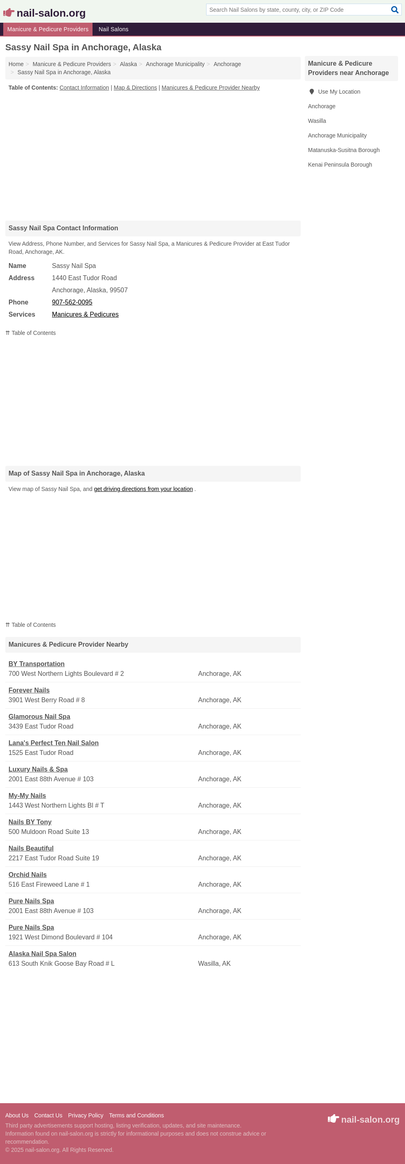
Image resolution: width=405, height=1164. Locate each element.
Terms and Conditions (136, 1115)
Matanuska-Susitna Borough (344, 150)
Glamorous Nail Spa (39, 716)
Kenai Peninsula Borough (340, 164)
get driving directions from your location (143, 489)
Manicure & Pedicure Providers (47, 29)
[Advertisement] (153, 155)
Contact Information (84, 87)
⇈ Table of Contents (30, 333)
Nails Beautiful (31, 848)
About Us (17, 1115)
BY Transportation (37, 663)
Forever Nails (29, 690)
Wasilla (317, 121)
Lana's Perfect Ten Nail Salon (54, 743)
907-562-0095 (72, 302)
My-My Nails (27, 795)
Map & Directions (135, 87)
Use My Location (334, 91)
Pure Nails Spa (31, 901)
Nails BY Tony (30, 822)
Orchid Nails (28, 874)
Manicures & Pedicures (85, 314)
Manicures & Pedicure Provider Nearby (211, 87)
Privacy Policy (85, 1115)
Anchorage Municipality (337, 135)
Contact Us (48, 1115)
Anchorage (322, 106)
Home (16, 64)
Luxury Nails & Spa (38, 769)
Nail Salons (114, 29)
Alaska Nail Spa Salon (42, 953)
